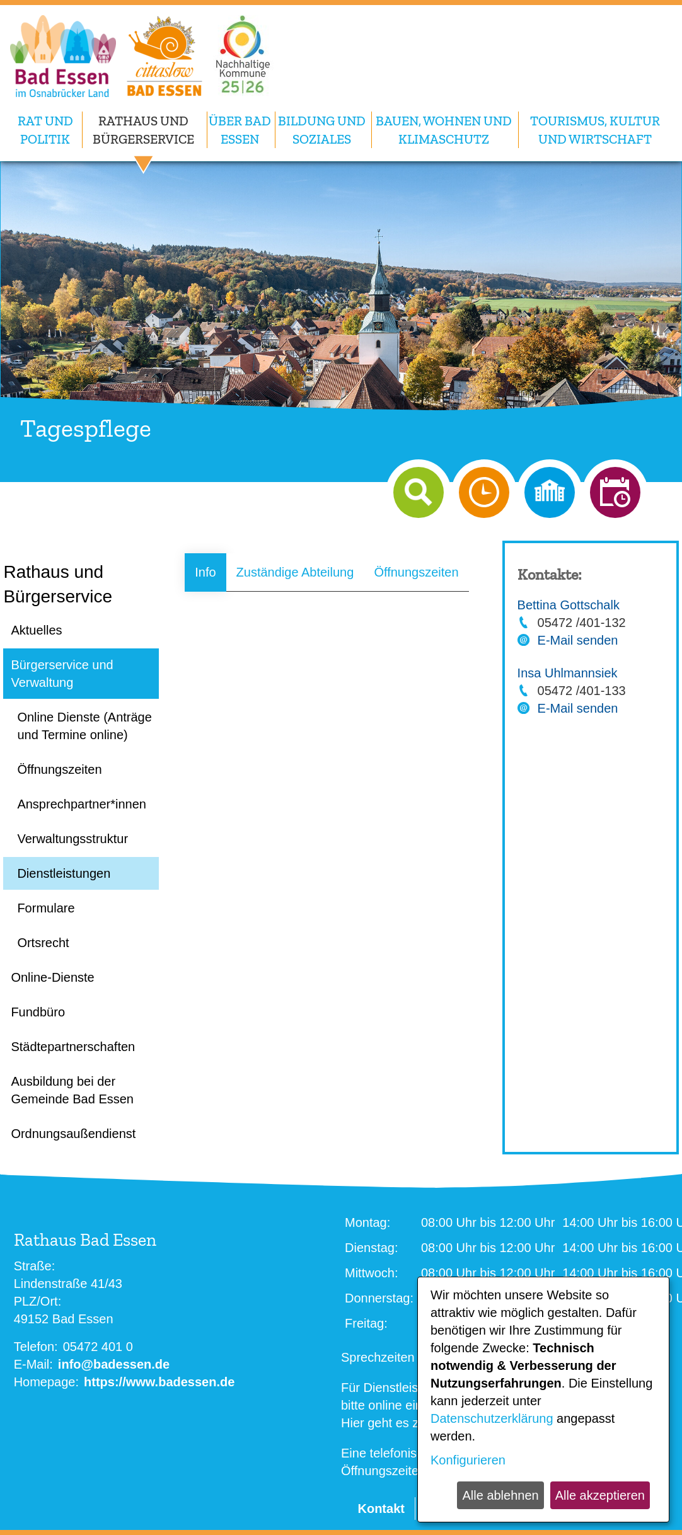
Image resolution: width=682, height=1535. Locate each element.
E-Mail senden (578, 640)
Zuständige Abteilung (295, 572)
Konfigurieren (468, 1460)
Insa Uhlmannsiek (567, 673)
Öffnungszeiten (416, 572)
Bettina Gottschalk (568, 605)
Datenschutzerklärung (492, 1418)
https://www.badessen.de (159, 1382)
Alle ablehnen (500, 1495)
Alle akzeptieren (600, 1495)
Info (205, 572)
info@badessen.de (114, 1364)
